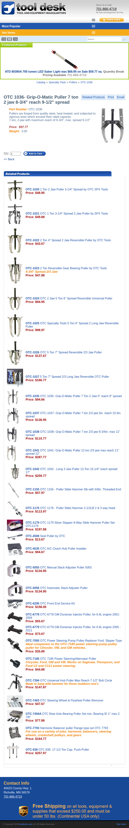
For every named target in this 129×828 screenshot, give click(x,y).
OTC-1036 (86, 82)
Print (111, 97)
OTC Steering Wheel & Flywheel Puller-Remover (74, 702)
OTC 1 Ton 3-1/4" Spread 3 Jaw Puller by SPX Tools (74, 215)
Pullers (73, 82)
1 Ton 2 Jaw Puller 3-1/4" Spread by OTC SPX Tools (74, 191)
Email (120, 97)
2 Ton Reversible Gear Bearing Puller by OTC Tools (74, 272)
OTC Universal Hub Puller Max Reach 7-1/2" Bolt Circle (74, 684)
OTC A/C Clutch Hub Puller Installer (74, 550)
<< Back (9, 159)
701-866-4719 (106, 9)
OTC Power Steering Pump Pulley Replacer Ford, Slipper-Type (74, 646)
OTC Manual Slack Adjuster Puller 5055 (74, 569)
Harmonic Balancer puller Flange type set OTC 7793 (74, 733)
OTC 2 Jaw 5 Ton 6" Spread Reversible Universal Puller (74, 300)
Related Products (93, 97)
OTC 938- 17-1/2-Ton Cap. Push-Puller (74, 751)
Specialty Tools (57, 82)
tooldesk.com (25, 824)
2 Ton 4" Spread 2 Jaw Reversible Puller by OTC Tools (74, 242)
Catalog (40, 82)
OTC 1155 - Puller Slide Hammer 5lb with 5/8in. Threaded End (74, 491)
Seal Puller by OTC (74, 537)
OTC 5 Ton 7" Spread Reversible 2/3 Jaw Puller (74, 354)
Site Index (121, 824)
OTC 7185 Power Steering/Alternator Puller (74, 664)
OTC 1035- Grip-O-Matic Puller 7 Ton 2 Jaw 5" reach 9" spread (74, 398)
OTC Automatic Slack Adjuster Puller (74, 589)
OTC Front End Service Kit (74, 605)
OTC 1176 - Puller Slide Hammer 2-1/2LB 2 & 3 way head (74, 509)
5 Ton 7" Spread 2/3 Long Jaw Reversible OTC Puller (74, 378)
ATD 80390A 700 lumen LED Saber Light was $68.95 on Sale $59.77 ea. (54, 71)
